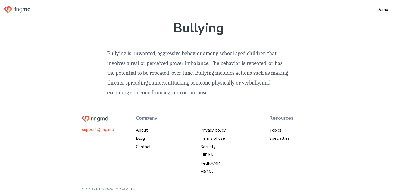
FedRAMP (210, 163)
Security (208, 147)
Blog (140, 138)
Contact (143, 147)
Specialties (279, 138)
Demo (382, 9)
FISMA (207, 171)
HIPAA (207, 155)
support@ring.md (98, 129)
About (142, 130)
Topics (275, 130)
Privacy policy (213, 130)
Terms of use (213, 138)
